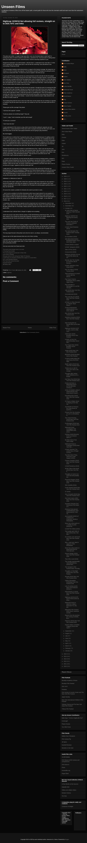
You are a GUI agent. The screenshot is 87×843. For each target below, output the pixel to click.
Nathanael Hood (68, 89)
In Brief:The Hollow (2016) (72, 529)
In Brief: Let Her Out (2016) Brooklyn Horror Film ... (72, 341)
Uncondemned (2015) (71, 294)
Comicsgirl (65, 721)
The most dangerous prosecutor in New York (14, 252)
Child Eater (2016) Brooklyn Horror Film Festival (71, 335)
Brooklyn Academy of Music (69, 680)
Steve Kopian (67, 106)
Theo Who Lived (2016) (71, 559)
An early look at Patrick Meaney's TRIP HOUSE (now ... (72, 212)
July (66, 636)
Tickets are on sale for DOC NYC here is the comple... (71, 369)
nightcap (9, 272)
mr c (65, 119)
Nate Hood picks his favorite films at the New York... (72, 324)
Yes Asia (64, 796)
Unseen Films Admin (69, 109)
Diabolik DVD (65, 787)
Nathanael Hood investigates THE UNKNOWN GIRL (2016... (70, 430)
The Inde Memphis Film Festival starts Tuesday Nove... (72, 232)
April (66, 643)
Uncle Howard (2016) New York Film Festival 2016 (72, 488)
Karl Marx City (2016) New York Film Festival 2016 (72, 379)
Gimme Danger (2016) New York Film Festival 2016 (72, 555)
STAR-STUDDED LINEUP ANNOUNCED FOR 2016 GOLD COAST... (72, 391)
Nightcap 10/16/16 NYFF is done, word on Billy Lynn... (72, 330)
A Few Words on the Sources (70, 784)
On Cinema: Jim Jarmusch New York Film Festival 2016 (72, 538)
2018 (65, 196)
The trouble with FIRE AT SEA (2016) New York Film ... (72, 533)
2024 (65, 181)
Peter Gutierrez (68, 93)
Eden (65, 70)
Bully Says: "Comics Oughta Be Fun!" (72, 718)
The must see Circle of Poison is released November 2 (71, 223)
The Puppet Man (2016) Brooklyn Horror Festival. (71, 346)
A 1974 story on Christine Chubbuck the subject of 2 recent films (19, 257)
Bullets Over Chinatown (68, 736)
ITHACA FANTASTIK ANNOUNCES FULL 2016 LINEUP (71, 309)
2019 (65, 193)
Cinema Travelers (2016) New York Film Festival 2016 (72, 462)
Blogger (67, 839)
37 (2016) (67, 491)
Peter (63, 161)
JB (62, 146)
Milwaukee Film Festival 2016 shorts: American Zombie (72, 611)
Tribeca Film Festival (67, 709)
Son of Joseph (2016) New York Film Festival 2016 (72, 494)
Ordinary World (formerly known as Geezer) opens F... (72, 436)
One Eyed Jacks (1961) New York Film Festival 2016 (72, 499)
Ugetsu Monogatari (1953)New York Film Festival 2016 (71, 582)
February (68, 648)
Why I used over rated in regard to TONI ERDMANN (72, 544)
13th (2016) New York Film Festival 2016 (72, 290)
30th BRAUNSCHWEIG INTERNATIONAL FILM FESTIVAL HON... (72, 240)
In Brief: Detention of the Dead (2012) (72, 266)
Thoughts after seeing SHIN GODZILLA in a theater (71, 375)
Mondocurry (65, 155)
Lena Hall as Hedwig (8, 254)
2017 (65, 198)
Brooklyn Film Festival (68, 683)
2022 (65, 186)
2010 (65, 666)
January (67, 650)
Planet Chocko (66, 164)
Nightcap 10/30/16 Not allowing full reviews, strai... (71, 217)
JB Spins (64, 742)
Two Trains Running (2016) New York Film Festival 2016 (71, 419)
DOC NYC (65, 686)
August (67, 633)
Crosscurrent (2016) (70, 252)
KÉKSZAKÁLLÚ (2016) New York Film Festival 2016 (72, 593)
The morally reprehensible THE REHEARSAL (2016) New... (72, 563)
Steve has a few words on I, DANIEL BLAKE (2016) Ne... (72, 525)
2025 (65, 179)
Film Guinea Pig (66, 739)
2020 (65, 191)
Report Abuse (67, 672)
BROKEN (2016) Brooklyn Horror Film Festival (72, 355)
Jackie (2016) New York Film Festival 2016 (71, 351)
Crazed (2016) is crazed (71, 244)
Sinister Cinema (66, 793)
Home (30, 327)
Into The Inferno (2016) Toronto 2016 (71, 270)
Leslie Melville (68, 86)
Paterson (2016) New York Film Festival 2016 (72, 621)
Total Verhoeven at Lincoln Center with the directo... (72, 275)
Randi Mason (67, 96)
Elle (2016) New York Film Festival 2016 (72, 314)
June (66, 638)
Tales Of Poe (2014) (70, 249)
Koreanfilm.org (66, 770)
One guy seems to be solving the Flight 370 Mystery (16, 256)
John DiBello (67, 80)
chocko (66, 112)
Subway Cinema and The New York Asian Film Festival (72, 705)
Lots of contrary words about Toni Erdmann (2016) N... (71, 587)
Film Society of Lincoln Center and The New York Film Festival (73, 693)
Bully (65, 67)
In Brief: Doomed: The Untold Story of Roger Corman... (72, 451)
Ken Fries (66, 83)
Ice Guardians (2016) (71, 236)
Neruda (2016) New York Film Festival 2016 (72, 577)
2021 (65, 189)
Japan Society (66, 697)
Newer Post (6, 327)
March (67, 646)
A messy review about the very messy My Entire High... (72, 360)
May (66, 641)
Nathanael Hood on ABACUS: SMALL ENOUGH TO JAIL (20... (71, 605)
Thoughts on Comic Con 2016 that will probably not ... (72, 475)
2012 (65, 661)
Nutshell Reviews (67, 745)
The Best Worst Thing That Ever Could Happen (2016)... (71, 456)
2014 (65, 656)
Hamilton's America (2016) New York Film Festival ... (72, 319)
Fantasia (64, 689)
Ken (63, 152)
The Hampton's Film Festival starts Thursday (72, 567)
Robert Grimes (68, 102)
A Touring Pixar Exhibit (9, 251)
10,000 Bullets (66, 757)
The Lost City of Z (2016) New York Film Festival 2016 (72, 298)
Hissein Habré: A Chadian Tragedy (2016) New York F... (72, 626)
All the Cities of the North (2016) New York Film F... (72, 470)
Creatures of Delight (67, 806)
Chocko (64, 137)
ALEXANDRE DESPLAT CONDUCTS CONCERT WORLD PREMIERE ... (72, 518)
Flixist (63, 767)
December (68, 203)
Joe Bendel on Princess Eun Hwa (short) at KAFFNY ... (71, 408)
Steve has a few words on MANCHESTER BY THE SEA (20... (72, 549)
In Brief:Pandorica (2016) (72, 466)
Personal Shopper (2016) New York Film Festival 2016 (72, 481)
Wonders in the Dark (67, 748)
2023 (65, 184)
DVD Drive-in (65, 764)
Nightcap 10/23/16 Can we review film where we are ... (72, 256)
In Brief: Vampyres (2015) (72, 247)
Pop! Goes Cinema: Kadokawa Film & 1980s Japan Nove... (72, 280)
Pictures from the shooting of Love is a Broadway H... (72, 414)
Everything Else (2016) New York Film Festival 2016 (72, 397)
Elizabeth (66, 73)
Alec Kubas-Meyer (69, 63)
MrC (63, 158)
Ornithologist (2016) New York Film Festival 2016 (72, 424)
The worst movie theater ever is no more (13, 249)
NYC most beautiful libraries (10, 259)
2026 (65, 176)
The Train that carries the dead (11, 261)
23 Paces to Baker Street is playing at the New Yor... (72, 402)
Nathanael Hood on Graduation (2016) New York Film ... (72, 445)
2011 (65, 664)
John (63, 149)
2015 (65, 654)
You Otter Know (66, 727)
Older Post (52, 327)
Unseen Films (13, 7)
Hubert (65, 76)
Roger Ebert (65, 773)
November (68, 206)
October (67, 208)
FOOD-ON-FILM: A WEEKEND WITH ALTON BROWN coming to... (70, 385)
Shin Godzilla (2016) (70, 485)
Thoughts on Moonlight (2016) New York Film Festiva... (71, 572)
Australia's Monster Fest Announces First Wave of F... (72, 505)
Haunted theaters (7, 262)
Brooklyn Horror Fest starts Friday (71, 440)
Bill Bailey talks (7, 264)
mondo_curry (67, 116)
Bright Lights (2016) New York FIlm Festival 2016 (72, 364)
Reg (65, 99)
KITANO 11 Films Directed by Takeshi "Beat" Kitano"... (72, 303)
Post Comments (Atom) (33, 332)
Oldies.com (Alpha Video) (69, 790)
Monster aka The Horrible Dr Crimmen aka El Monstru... (72, 261)
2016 (65, 201)
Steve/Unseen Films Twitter (69, 128)
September (68, 631)
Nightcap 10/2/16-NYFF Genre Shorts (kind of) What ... (72, 598)
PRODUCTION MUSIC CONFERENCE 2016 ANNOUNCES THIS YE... (71, 511)
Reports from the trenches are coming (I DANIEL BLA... (72, 617)
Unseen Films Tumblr (68, 167)
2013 (65, 659)
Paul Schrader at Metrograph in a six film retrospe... (72, 286)
